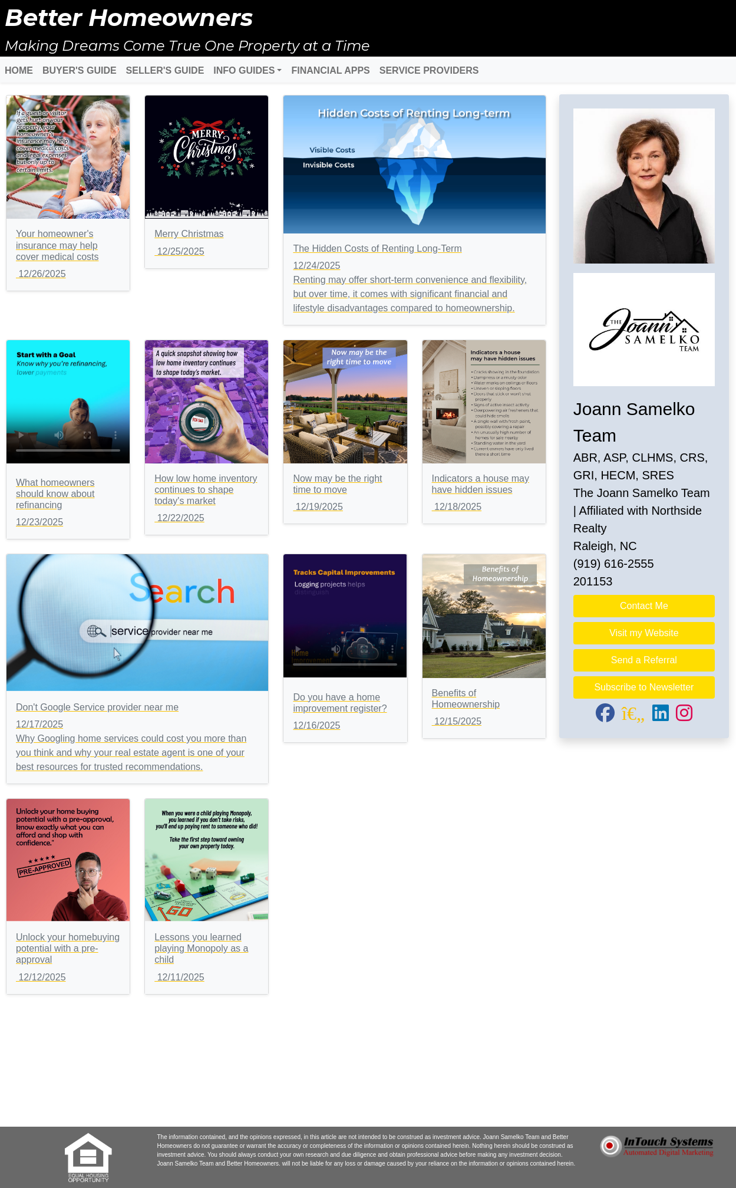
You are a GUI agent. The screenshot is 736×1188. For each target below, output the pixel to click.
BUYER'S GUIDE (79, 70)
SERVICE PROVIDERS (429, 70)
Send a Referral (644, 660)
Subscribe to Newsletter (644, 687)
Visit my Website (644, 633)
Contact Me (644, 606)
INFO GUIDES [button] (244, 70)
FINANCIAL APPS (330, 70)
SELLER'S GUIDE (165, 70)
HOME (19, 70)
